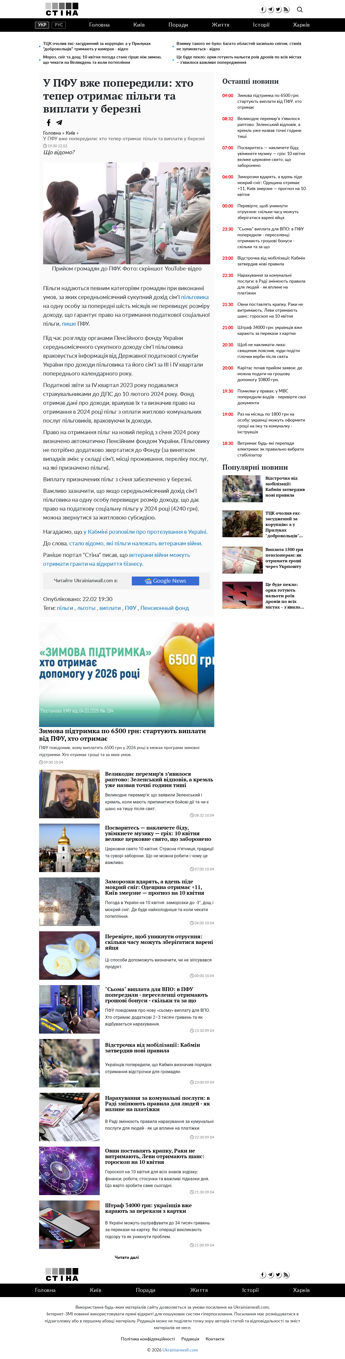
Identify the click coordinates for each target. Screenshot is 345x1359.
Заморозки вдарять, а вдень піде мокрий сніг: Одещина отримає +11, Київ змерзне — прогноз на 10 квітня (271, 186)
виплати (110, 608)
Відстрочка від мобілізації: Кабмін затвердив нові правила (271, 261)
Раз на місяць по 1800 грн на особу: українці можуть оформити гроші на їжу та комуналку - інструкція (271, 423)
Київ (139, 25)
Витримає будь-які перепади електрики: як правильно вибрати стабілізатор (270, 449)
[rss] (285, 9)
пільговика (195, 297)
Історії (261, 25)
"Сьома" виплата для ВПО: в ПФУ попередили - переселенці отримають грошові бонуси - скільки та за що (270, 238)
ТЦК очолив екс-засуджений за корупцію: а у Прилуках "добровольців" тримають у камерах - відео (97, 46)
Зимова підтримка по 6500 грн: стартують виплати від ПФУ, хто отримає (269, 101)
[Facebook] (48, 122)
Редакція (190, 1339)
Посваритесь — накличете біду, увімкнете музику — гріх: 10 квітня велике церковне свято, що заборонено (271, 157)
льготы (86, 608)
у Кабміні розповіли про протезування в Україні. (146, 532)
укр (42, 25)
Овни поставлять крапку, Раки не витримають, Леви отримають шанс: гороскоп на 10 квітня (270, 310)
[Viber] (70, 122)
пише (69, 324)
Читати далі (127, 1257)
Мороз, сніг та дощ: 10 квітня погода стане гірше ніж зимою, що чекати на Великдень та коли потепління (102, 60)
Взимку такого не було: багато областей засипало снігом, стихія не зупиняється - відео (239, 46)
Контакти (215, 1339)
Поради (178, 25)
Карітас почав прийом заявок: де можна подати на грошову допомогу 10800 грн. (269, 374)
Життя (221, 25)
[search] (300, 9)
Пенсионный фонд (164, 608)
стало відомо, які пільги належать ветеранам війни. (135, 543)
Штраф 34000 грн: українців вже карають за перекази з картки (269, 330)
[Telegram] (59, 122)
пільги (65, 608)
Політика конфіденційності (148, 1339)
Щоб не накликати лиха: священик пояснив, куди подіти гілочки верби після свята (268, 351)
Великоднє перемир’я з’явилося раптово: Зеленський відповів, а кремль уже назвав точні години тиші (269, 128)
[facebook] (262, 9)
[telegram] (270, 9)
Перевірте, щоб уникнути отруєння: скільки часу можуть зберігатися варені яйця (268, 212)
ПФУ (130, 608)
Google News (165, 580)
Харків (301, 25)
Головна (99, 25)
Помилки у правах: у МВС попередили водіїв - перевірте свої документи (271, 397)
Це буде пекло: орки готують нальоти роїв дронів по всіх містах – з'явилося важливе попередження (239, 60)
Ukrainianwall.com (180, 1350)
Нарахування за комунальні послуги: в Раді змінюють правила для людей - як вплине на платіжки (271, 284)
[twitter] (278, 9)
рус (59, 25)
